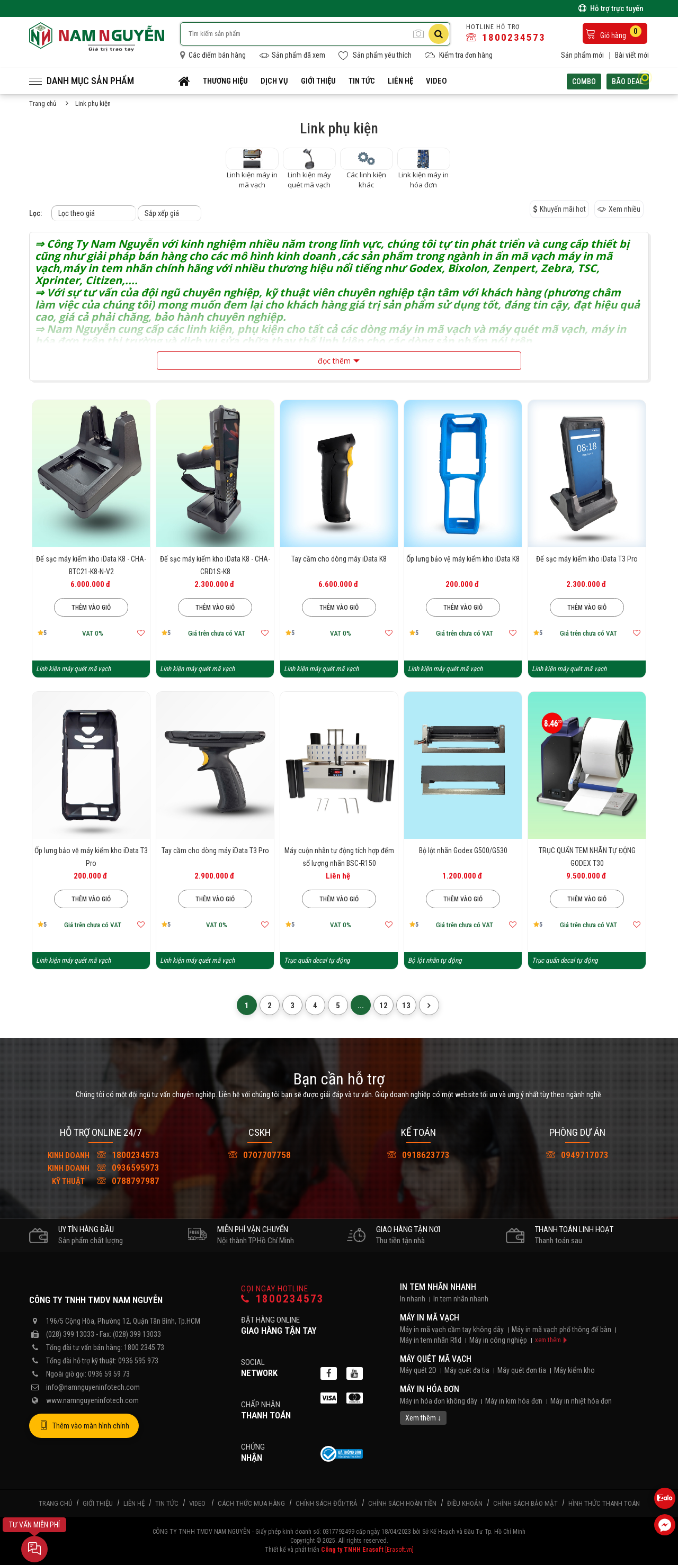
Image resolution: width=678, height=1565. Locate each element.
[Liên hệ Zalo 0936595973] (665, 1498)
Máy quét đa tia (466, 1370)
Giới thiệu (318, 81)
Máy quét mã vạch (435, 1359)
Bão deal (630, 80)
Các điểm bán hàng (213, 55)
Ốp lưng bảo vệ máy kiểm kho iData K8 (463, 559)
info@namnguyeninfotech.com (93, 1387)
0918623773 (418, 1154)
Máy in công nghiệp (498, 1340)
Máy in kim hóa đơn (513, 1401)
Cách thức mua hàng (251, 1503)
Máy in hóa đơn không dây (438, 1401)
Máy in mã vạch (429, 1318)
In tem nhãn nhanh (438, 1287)
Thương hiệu (225, 81)
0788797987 (100, 1180)
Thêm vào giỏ (91, 607)
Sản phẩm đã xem (292, 55)
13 (406, 1005)
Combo (584, 81)
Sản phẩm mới (582, 55)
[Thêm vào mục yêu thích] (141, 633)
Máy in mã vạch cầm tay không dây (452, 1329)
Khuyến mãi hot (559, 209)
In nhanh (412, 1299)
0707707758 (259, 1154)
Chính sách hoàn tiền (402, 1503)
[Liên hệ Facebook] (665, 1525)
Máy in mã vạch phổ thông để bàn (561, 1329)
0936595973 (100, 1167)
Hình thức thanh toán (604, 1503)
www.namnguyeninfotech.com (92, 1400)
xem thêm (548, 1340)
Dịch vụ (274, 81)
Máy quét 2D (418, 1370)
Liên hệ (400, 81)
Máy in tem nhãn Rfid (430, 1340)
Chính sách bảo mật (525, 1503)
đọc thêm (334, 361)
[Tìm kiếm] (439, 34)
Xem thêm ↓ (423, 1418)
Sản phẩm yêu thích (375, 55)
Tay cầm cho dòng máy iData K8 (339, 559)
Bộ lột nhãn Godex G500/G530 (463, 850)
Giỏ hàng (613, 32)
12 (383, 1005)
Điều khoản (465, 1503)
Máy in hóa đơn (429, 1389)
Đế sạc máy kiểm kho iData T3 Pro (587, 559)
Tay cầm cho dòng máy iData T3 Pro (215, 850)
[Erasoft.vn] (399, 1549)
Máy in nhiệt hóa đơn (581, 1401)
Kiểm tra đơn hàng (459, 55)
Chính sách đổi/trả (327, 1503)
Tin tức (362, 81)
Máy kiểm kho (574, 1370)
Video (436, 81)
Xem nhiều (618, 209)
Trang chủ (42, 103)
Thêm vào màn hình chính (84, 1426)
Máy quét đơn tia (521, 1370)
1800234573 (506, 37)
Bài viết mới (632, 55)
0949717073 (577, 1154)
